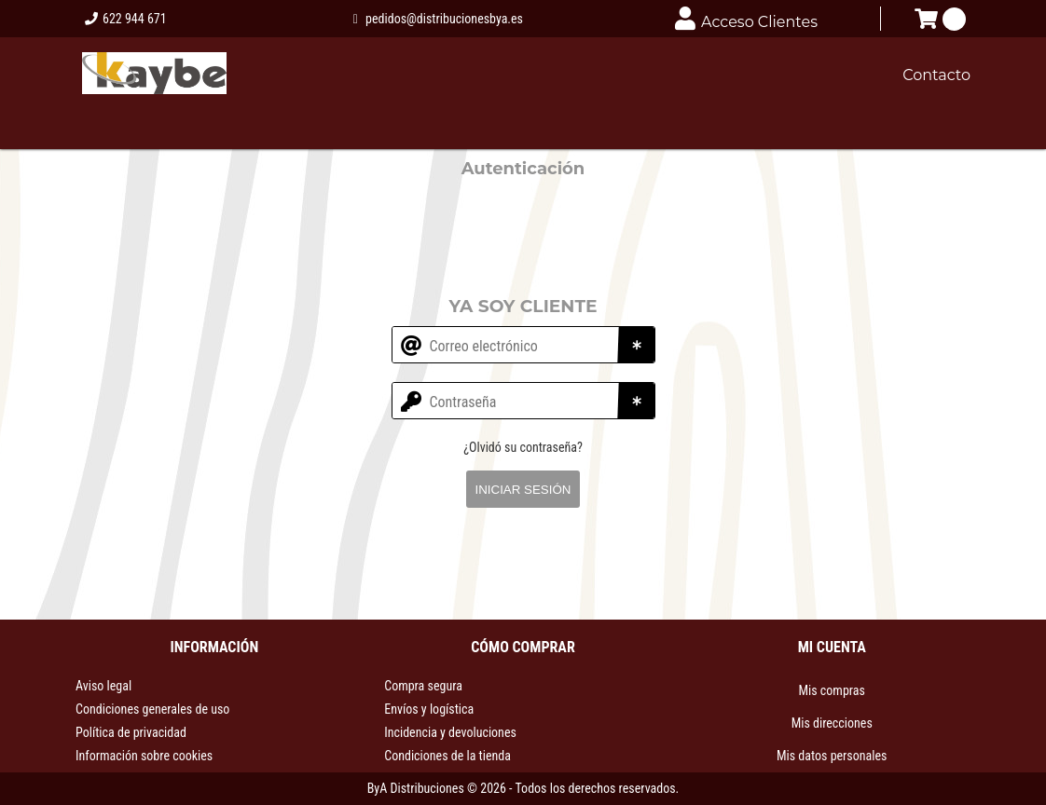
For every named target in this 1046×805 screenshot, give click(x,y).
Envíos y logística (429, 709)
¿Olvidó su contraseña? (523, 447)
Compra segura (423, 685)
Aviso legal (103, 685)
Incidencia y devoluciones (450, 732)
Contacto (936, 75)
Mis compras (831, 690)
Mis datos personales (832, 755)
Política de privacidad (131, 732)
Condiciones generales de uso (152, 709)
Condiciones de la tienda (447, 755)
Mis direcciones (832, 723)
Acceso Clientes (746, 19)
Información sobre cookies (144, 755)
